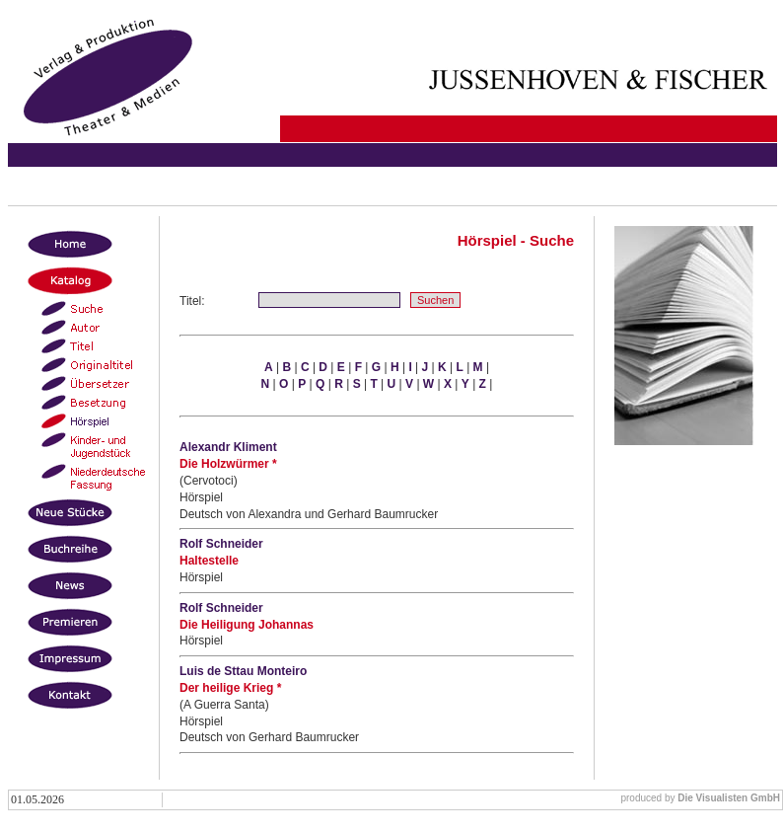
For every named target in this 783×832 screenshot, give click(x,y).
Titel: (192, 301)
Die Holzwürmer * (228, 464)
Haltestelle (209, 560)
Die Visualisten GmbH (728, 798)
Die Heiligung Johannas (246, 625)
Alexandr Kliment (228, 447)
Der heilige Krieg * (230, 688)
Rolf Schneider (221, 544)
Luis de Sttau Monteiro (243, 671)
